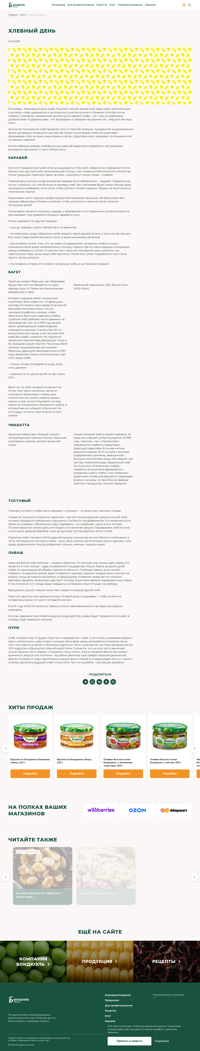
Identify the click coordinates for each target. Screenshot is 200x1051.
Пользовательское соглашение (168, 994)
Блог (112, 4)
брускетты (111, 476)
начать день (41, 527)
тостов (77, 531)
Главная (12, 15)
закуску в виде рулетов (65, 616)
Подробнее (162, 1041)
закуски (89, 527)
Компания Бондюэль (130, 4)
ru (154, 998)
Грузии (42, 637)
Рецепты (101, 4)
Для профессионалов (81, 4)
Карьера (150, 4)
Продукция (58, 4)
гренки (13, 415)
